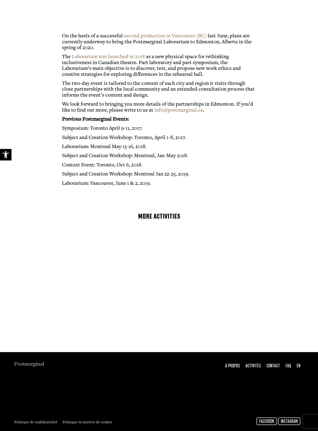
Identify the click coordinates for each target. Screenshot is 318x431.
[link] (5, 154)
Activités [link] (253, 366)
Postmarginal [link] (44, 9)
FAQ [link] (288, 366)
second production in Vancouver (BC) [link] (165, 36)
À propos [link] (232, 366)
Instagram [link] (289, 421)
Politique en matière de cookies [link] (87, 422)
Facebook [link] (266, 421)
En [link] (298, 366)
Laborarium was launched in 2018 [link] (108, 57)
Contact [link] (273, 366)
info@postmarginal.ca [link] (178, 110)
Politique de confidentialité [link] (36, 422)
